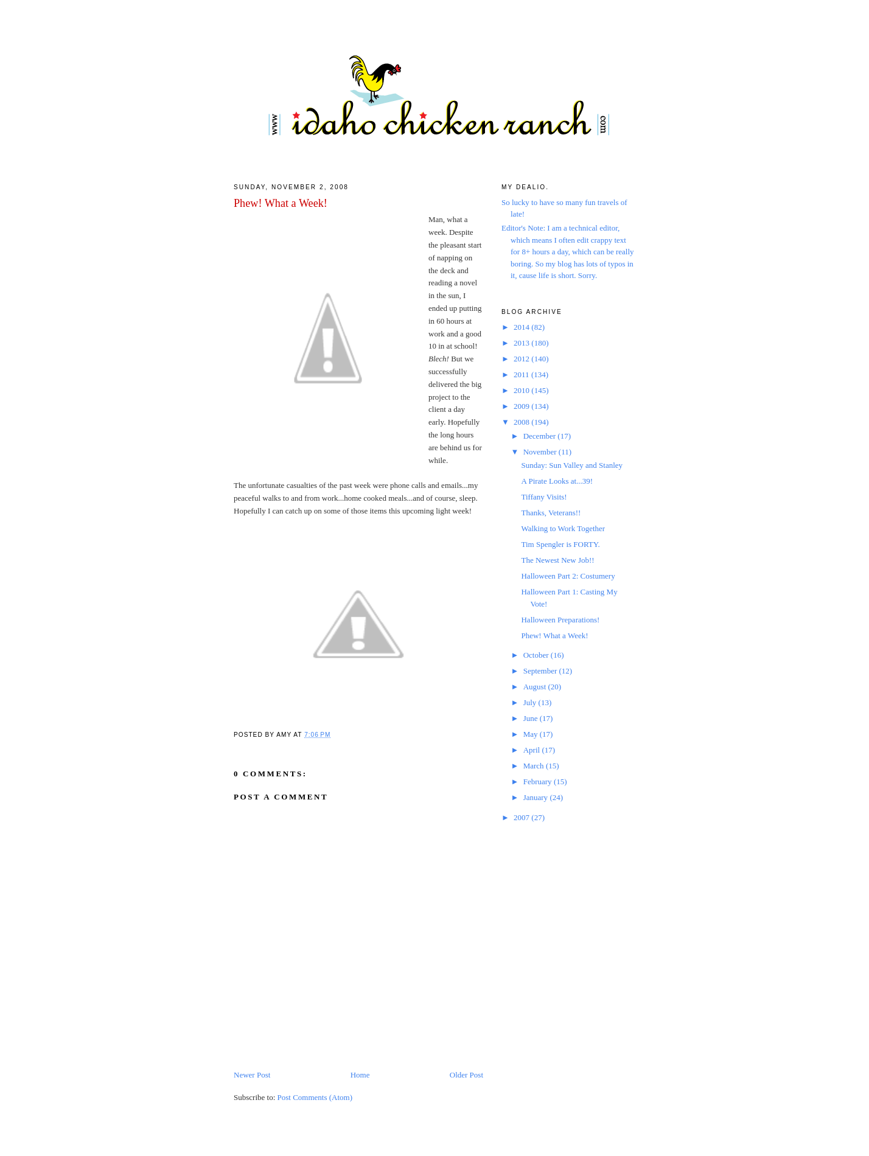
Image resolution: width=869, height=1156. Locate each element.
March (534, 765)
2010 (522, 390)
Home (360, 1074)
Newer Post (252, 1074)
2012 (522, 358)
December (540, 435)
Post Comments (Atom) (315, 1097)
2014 (522, 327)
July (531, 702)
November (541, 451)
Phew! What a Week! (280, 203)
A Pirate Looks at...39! (557, 481)
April (532, 749)
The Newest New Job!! (557, 560)
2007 (522, 817)
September (541, 670)
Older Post (466, 1074)
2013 (522, 342)
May (531, 734)
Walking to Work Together (563, 528)
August (535, 686)
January (536, 797)
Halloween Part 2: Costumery (568, 575)
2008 (522, 422)
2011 (522, 374)
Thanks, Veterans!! (551, 512)
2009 (522, 406)
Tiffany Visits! (544, 496)
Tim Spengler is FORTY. (560, 544)
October (537, 655)
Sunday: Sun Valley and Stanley (572, 465)
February (538, 781)
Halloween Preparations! (560, 619)
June (531, 718)
